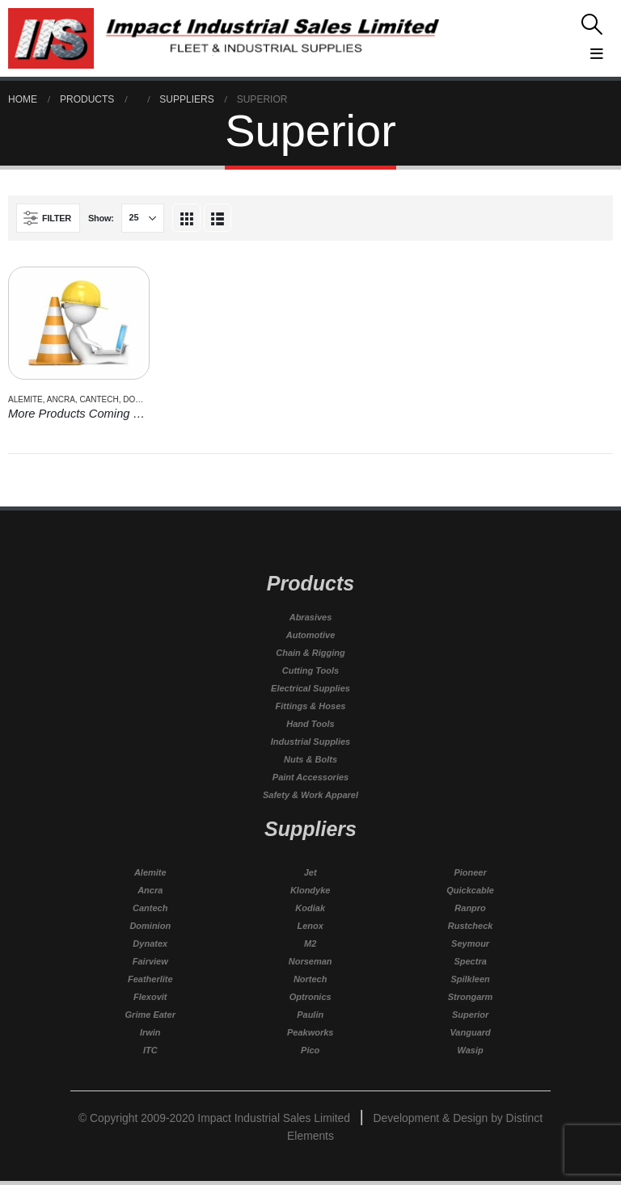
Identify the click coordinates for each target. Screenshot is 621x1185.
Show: (101, 218)
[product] (78, 323)
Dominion (143, 399)
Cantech (98, 399)
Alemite (25, 399)
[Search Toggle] (530, 24)
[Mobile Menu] (530, 51)
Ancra (61, 399)
